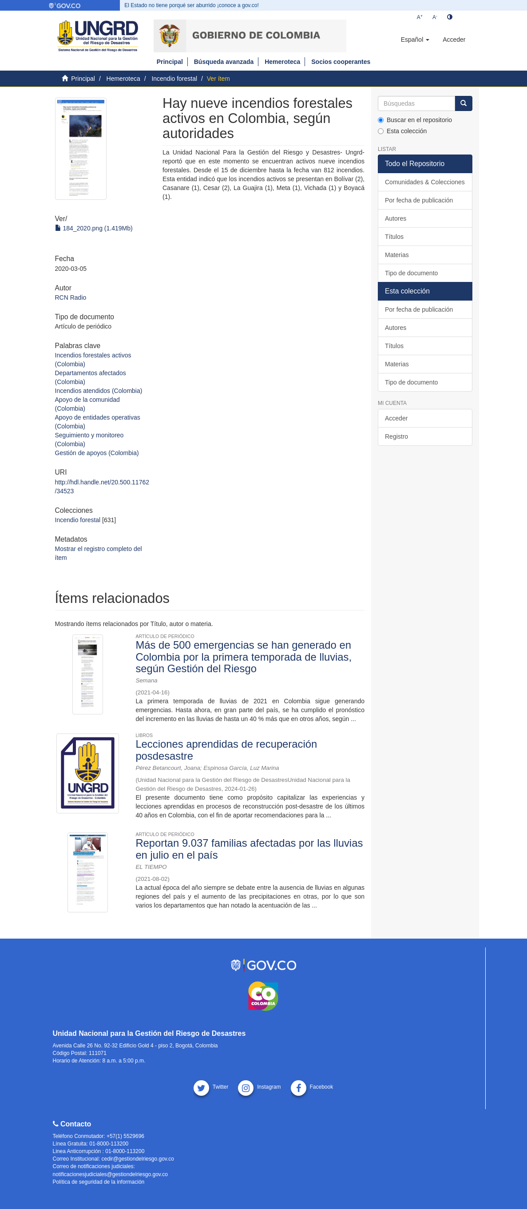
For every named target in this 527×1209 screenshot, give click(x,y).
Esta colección (402, 131)
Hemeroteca (282, 61)
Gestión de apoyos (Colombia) (97, 452)
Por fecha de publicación (419, 200)
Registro (396, 436)
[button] (415, 39)
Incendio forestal (174, 78)
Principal (170, 61)
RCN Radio (71, 297)
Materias (397, 254)
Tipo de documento (411, 273)
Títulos (394, 236)
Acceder (396, 418)
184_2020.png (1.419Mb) (94, 228)
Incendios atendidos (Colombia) (99, 390)
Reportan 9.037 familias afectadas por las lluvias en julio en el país (249, 848)
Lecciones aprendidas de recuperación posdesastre (226, 749)
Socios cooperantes (340, 61)
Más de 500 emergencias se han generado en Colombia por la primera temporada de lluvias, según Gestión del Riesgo (243, 656)
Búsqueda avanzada (224, 61)
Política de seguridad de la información (99, 1182)
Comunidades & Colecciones (425, 182)
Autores (395, 218)
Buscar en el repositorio (415, 119)
